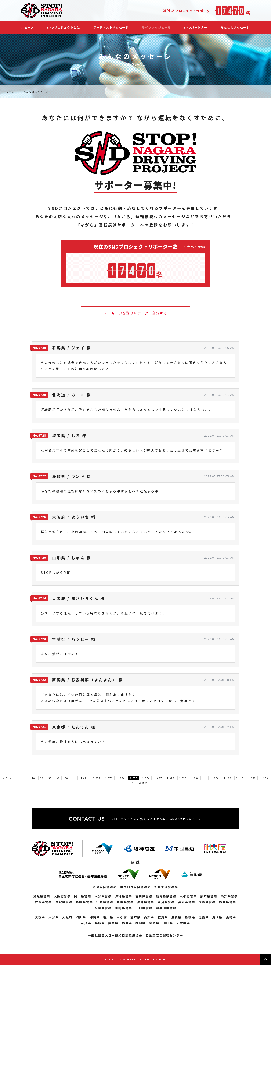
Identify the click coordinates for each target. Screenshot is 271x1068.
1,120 (252, 778)
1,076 (146, 778)
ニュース (27, 27)
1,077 (158, 778)
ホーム (10, 91)
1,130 (264, 778)
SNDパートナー (195, 27)
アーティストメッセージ (111, 27)
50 (66, 778)
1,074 (121, 778)
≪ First (7, 778)
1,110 (239, 778)
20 (41, 778)
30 (50, 778)
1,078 (170, 778)
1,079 (183, 778)
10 (33, 778)
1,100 (227, 778)
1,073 (109, 778)
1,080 (195, 778)
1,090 (215, 778)
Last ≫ (143, 782)
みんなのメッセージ (235, 27)
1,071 (84, 778)
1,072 (96, 778)
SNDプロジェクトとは (63, 27)
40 (58, 778)
